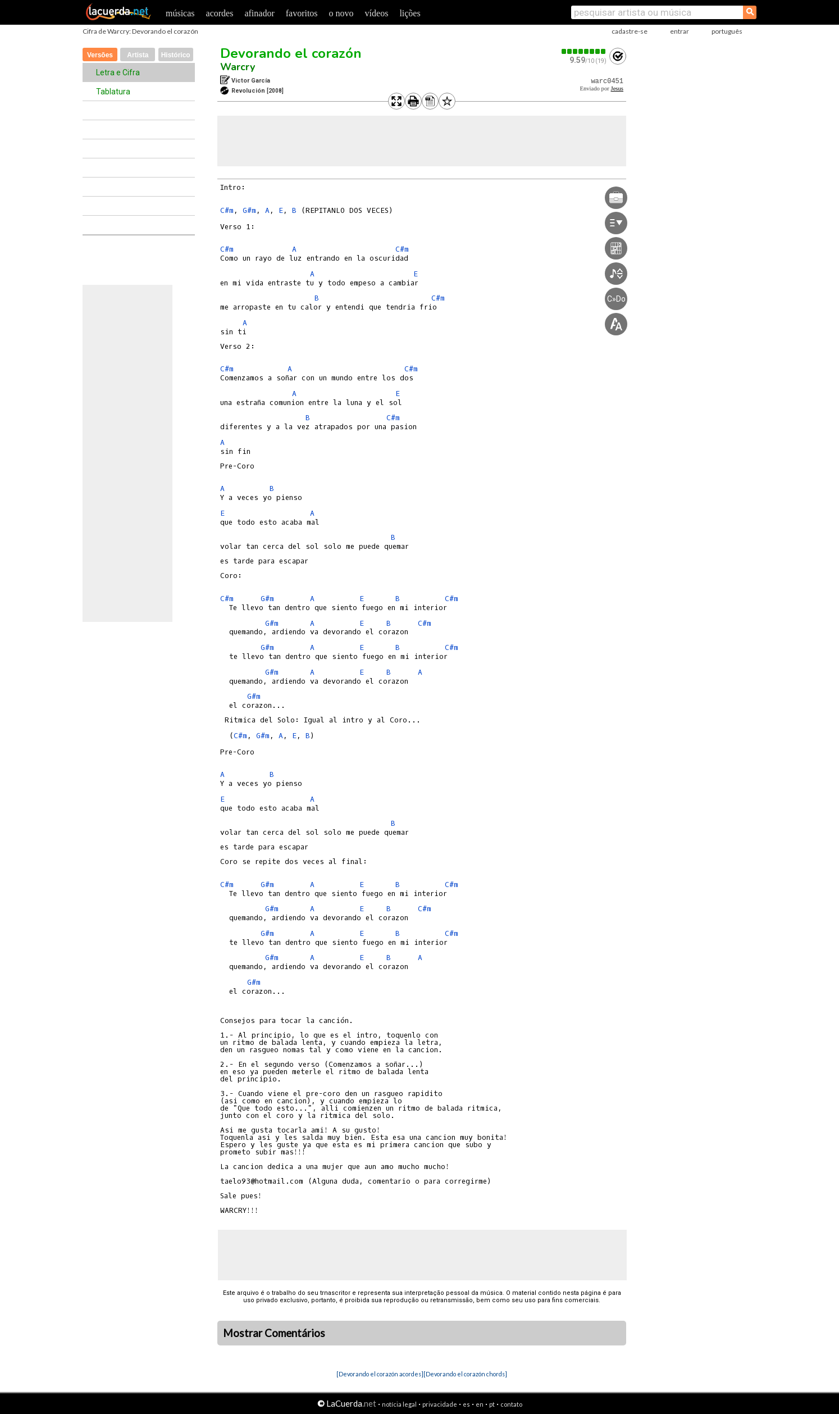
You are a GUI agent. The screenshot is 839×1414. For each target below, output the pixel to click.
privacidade (439, 1404)
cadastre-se (630, 31)
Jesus (616, 88)
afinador (259, 13)
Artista (137, 55)
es (466, 1404)
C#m (227, 210)
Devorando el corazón (291, 53)
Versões (100, 55)
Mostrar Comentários (274, 1333)
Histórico (175, 55)
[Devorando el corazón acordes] (379, 1373)
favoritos (302, 13)
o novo (341, 13)
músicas (180, 13)
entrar (679, 31)
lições (409, 13)
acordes (220, 13)
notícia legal (399, 1404)
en (480, 1404)
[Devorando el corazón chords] (465, 1373)
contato (511, 1404)
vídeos (377, 13)
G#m (249, 210)
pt (492, 1404)
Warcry (237, 67)
